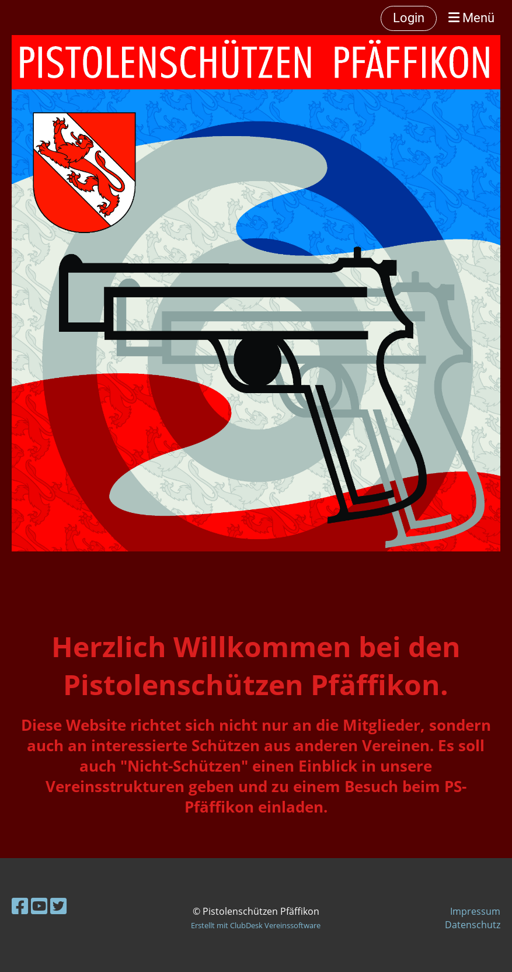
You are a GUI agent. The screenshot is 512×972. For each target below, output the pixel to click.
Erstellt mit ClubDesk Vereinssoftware (256, 925)
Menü (471, 18)
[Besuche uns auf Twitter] (58, 905)
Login (408, 18)
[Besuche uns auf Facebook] (20, 905)
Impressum (475, 911)
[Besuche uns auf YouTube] (39, 905)
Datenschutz (472, 924)
